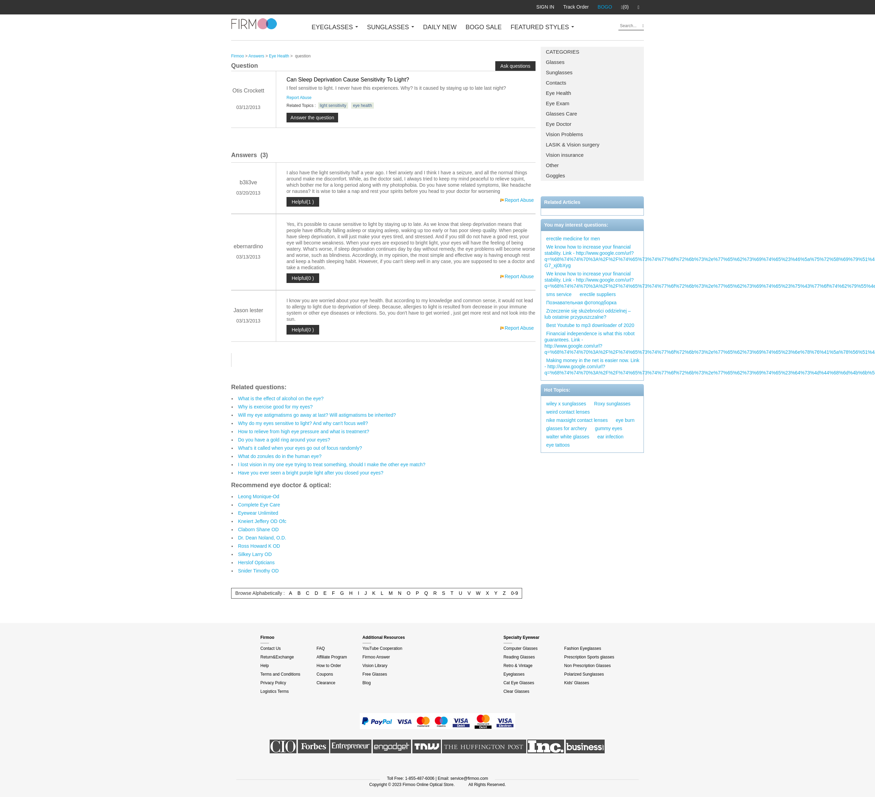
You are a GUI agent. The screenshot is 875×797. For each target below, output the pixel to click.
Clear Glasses (516, 691)
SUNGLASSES (390, 27)
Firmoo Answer (376, 657)
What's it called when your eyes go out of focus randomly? (300, 448)
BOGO (605, 7)
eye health (362, 105)
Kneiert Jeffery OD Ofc (262, 521)
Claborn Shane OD (258, 529)
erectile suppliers (598, 294)
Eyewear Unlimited (258, 513)
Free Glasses (375, 674)
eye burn (625, 420)
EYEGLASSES (335, 27)
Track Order (575, 7)
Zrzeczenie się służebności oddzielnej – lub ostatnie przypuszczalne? (587, 314)
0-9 (514, 593)
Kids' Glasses (576, 682)
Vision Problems (564, 134)
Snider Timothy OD (258, 571)
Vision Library (375, 665)
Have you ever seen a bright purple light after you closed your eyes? (311, 473)
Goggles (555, 175)
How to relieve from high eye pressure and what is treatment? (303, 431)
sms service (559, 294)
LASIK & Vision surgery (572, 145)
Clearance (325, 682)
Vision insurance (565, 155)
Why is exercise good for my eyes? (275, 407)
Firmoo (237, 56)
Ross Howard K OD (259, 546)
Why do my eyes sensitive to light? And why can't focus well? (303, 423)
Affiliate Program (331, 657)
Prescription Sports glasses (589, 657)
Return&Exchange (277, 657)
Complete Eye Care (259, 504)
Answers (256, 56)
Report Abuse (299, 97)
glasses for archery (566, 428)
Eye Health (558, 93)
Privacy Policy (273, 682)
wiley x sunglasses (566, 403)
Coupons (324, 674)
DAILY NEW (439, 27)
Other (552, 165)
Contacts (556, 83)
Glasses (555, 62)
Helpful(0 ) (303, 278)
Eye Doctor (558, 124)
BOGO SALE (483, 27)
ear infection (610, 436)
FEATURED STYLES (542, 27)
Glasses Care (561, 114)
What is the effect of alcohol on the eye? (281, 398)
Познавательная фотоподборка (581, 302)
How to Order (328, 665)
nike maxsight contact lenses (577, 420)
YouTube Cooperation (382, 648)
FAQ (320, 648)
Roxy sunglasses (612, 403)
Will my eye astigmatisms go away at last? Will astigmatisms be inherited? (317, 415)
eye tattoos (558, 445)
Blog (367, 682)
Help (264, 665)
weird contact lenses (568, 412)
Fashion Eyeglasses (582, 648)
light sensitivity (333, 105)
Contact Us (270, 648)
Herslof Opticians (256, 562)
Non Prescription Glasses (587, 665)
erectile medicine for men (573, 238)
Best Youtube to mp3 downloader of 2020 (590, 325)
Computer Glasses (521, 648)
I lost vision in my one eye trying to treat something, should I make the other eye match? (331, 464)
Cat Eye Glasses (519, 682)
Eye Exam (557, 103)
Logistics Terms (274, 691)
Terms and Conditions (280, 674)
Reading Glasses (519, 657)
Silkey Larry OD (255, 554)
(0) (625, 7)
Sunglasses (559, 72)
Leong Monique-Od (258, 496)
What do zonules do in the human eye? (280, 456)
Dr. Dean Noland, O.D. (262, 538)
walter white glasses (567, 436)
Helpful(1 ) (303, 202)
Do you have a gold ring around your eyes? (284, 440)
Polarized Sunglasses (584, 674)
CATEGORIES (562, 52)
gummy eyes (608, 428)
